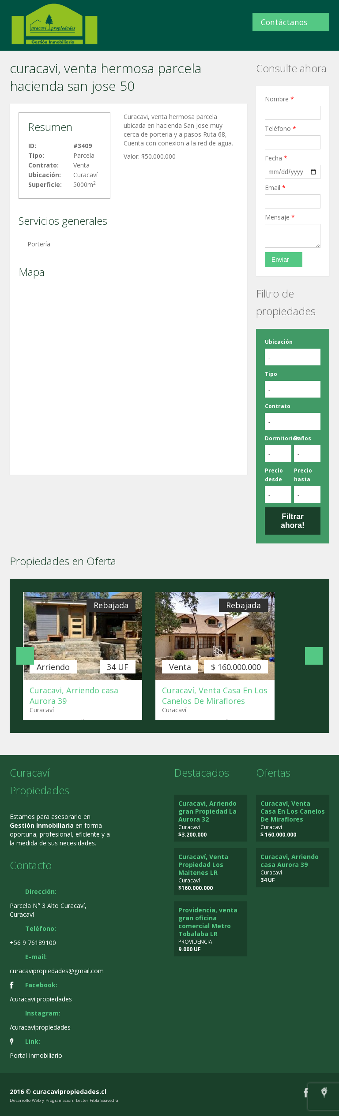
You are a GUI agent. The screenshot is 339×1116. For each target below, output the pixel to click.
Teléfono (280, 128)
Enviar (280, 259)
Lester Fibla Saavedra (97, 1100)
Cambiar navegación (10, 16)
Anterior (25, 656)
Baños (302, 438)
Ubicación (279, 342)
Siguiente (314, 656)
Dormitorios (282, 438)
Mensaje (280, 217)
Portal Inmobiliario (36, 1055)
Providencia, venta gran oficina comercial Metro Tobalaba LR (207, 922)
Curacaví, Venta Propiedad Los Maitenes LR (203, 864)
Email (275, 187)
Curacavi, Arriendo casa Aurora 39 (289, 860)
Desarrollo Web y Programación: (42, 1100)
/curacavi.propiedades (41, 999)
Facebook (306, 1092)
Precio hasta (303, 475)
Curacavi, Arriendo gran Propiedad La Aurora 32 (207, 811)
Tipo (271, 374)
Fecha (276, 158)
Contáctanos (284, 22)
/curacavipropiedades (40, 1027)
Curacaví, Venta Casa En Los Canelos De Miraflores (214, 695)
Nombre (279, 99)
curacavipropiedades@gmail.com (57, 971)
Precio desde (274, 475)
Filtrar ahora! (292, 521)
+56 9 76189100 (33, 942)
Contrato (277, 406)
